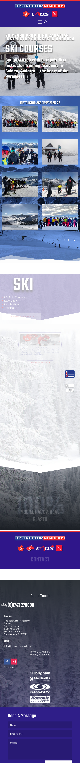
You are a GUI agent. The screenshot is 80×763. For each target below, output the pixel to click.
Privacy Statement (40, 660)
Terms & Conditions (40, 657)
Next (74, 240)
